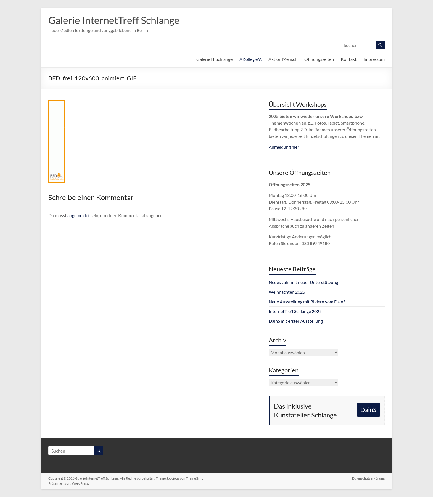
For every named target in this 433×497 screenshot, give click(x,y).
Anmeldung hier (284, 146)
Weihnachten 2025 (287, 291)
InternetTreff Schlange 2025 (295, 311)
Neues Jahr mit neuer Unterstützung (303, 282)
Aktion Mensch (282, 59)
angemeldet (78, 215)
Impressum (374, 59)
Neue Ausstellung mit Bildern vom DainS (307, 301)
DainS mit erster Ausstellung (296, 321)
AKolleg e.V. (250, 59)
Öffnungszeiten (319, 59)
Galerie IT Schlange (214, 59)
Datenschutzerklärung (368, 478)
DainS (368, 409)
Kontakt (349, 59)
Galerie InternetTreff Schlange (113, 20)
